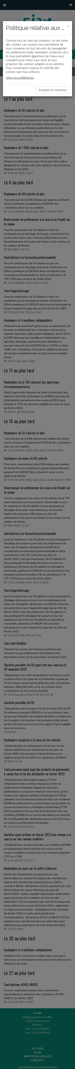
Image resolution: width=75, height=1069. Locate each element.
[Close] (68, 26)
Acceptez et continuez (53, 90)
